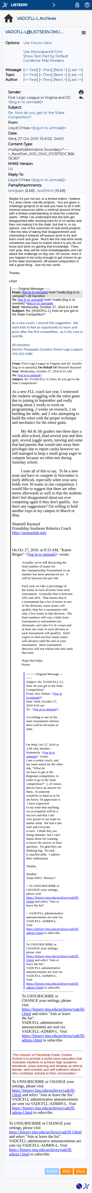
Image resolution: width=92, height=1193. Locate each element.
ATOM (52, 1171)
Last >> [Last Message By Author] (75, 79)
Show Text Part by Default (45, 56)
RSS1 (66, 1171)
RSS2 (80, 1171)
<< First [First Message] (31, 70)
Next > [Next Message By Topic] (60, 75)
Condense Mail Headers (43, 60)
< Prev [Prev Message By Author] (45, 79)
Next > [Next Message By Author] (60, 79)
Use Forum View (37, 43)
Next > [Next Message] (60, 70)
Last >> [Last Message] (75, 70)
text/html (45, 190)
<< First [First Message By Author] (31, 79)
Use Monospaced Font (42, 52)
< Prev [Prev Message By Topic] (45, 75)
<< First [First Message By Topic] (31, 75)
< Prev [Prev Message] (45, 70)
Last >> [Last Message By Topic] (75, 75)
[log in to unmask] (25, 102)
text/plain (16, 190)
